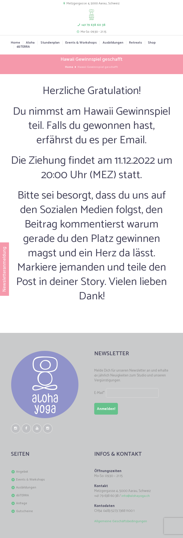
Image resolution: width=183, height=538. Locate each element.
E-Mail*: (128, 393)
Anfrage (22, 503)
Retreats (135, 43)
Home (15, 43)
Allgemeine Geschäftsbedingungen (120, 521)
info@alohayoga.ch (135, 496)
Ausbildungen (113, 43)
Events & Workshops (81, 43)
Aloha (30, 43)
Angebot (22, 472)
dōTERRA (24, 47)
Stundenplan (50, 43)
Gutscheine (24, 511)
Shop (152, 43)
